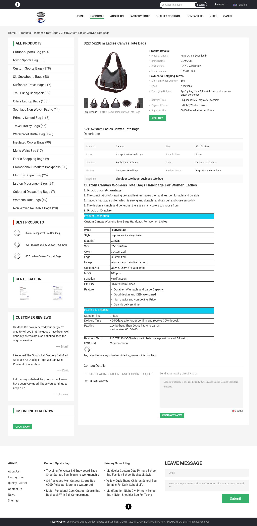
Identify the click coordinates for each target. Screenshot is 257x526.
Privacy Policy (57, 521)
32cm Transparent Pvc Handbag (42, 233)
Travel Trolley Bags (26, 126)
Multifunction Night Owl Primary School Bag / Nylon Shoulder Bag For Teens (131, 492)
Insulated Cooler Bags (28, 142)
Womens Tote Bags (46, 32)
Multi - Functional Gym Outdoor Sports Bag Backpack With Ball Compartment (73, 492)
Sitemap (13, 500)
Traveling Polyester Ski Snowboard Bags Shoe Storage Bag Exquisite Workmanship (72, 472)
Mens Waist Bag (24, 151)
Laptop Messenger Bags (30, 183)
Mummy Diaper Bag (27, 175)
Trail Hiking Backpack (28, 93)
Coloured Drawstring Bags (31, 192)
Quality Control (168, 16)
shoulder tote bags (100, 355)
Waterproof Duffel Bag (29, 134)
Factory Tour (140, 16)
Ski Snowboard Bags (27, 77)
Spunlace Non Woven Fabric (33, 109)
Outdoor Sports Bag (27, 52)
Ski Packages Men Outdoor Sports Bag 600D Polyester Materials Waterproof (70, 482)
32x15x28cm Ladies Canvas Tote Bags (46, 244)
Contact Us (195, 16)
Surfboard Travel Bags (29, 85)
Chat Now (219, 4)
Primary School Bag (27, 118)
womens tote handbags (143, 355)
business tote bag (120, 355)
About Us (117, 16)
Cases (227, 16)
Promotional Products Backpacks (37, 167)
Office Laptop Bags (26, 101)
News (213, 16)
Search (201, 4)
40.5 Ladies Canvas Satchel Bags (43, 256)
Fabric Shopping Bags (28, 159)
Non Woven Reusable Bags (32, 208)
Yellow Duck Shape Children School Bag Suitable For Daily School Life (131, 482)
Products (97, 16)
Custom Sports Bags (28, 68)
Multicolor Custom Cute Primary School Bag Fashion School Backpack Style (131, 472)
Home (80, 16)
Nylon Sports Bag (25, 60)
